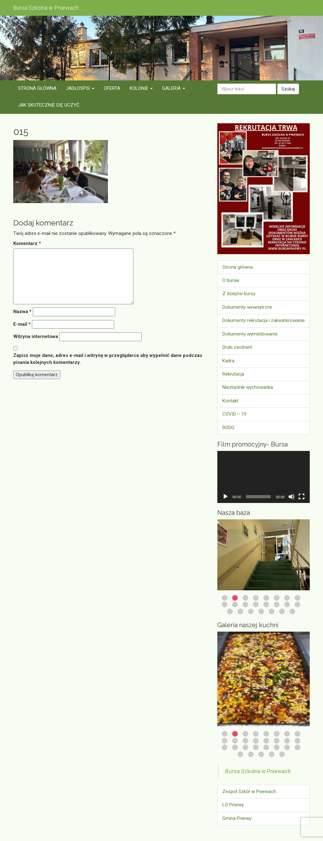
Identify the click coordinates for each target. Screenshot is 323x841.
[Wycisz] (291, 497)
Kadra (228, 361)
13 (266, 604)
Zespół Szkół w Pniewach (249, 791)
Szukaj (288, 88)
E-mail (22, 324)
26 (251, 754)
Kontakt (230, 401)
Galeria (173, 88)
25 (240, 754)
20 (261, 611)
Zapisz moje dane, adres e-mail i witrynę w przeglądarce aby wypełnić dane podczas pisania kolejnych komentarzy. (107, 359)
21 (271, 611)
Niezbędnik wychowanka (247, 387)
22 (282, 611)
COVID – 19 (234, 414)
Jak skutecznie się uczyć (48, 105)
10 (235, 604)
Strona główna (37, 88)
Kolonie (141, 88)
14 (276, 604)
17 (230, 611)
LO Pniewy (233, 805)
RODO (228, 427)
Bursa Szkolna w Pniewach (258, 771)
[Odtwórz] (225, 497)
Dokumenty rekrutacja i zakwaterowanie (263, 320)
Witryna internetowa (35, 336)
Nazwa (22, 311)
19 (251, 611)
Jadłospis (80, 88)
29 (282, 754)
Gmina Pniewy (236, 818)
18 (240, 611)
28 (271, 754)
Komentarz (27, 243)
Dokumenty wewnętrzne (247, 307)
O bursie (230, 280)
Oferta (112, 88)
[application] (263, 477)
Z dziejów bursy (238, 293)
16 (297, 604)
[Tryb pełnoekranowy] (301, 497)
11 (245, 604)
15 (287, 604)
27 (261, 754)
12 (256, 604)
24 (297, 747)
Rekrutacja (233, 374)
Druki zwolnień (237, 347)
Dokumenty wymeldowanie (250, 334)
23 (292, 611)
